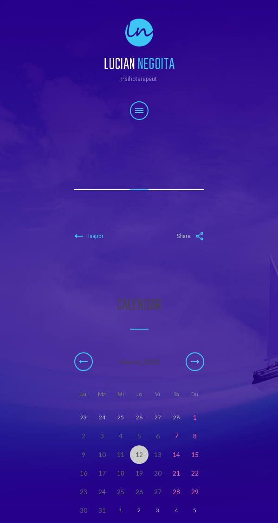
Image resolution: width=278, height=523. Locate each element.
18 (120, 473)
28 (176, 492)
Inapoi (88, 236)
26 (139, 492)
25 (120, 492)
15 (195, 454)
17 (102, 473)
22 (195, 473)
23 (83, 492)
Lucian (139, 59)
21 (176, 473)
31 (102, 510)
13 (158, 454)
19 (139, 473)
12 (139, 454)
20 (158, 473)
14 (176, 454)
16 (83, 473)
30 (83, 510)
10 (102, 454)
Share (190, 236)
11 (120, 454)
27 (158, 492)
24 (102, 492)
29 (195, 492)
